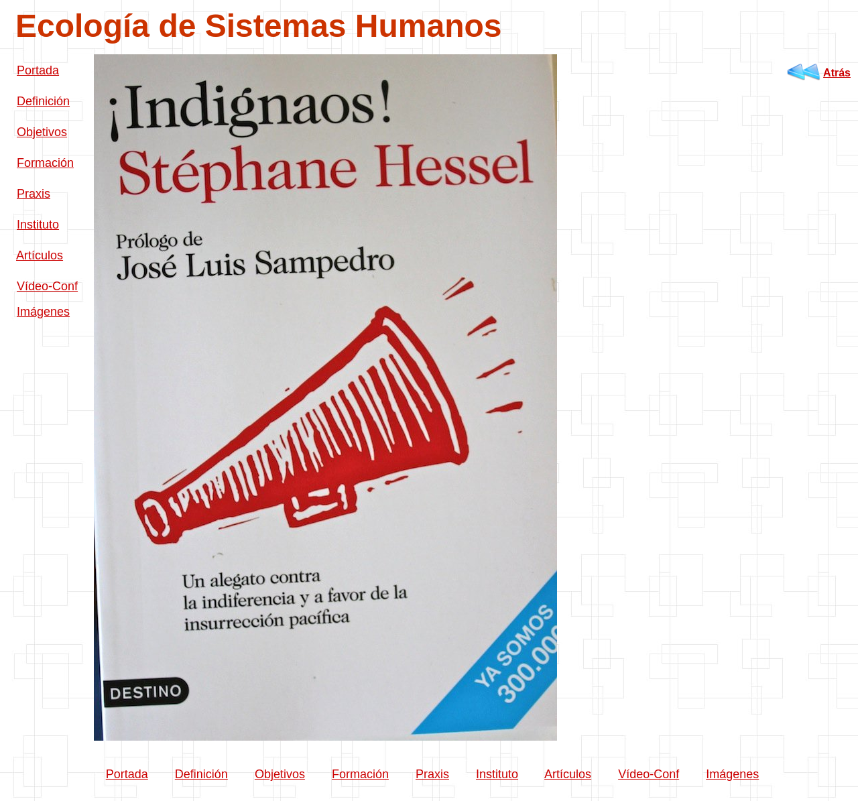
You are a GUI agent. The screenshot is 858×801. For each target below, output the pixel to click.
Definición (43, 101)
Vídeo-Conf (47, 286)
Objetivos (42, 132)
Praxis (33, 193)
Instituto (38, 224)
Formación (45, 163)
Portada (38, 70)
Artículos (39, 255)
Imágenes (43, 311)
